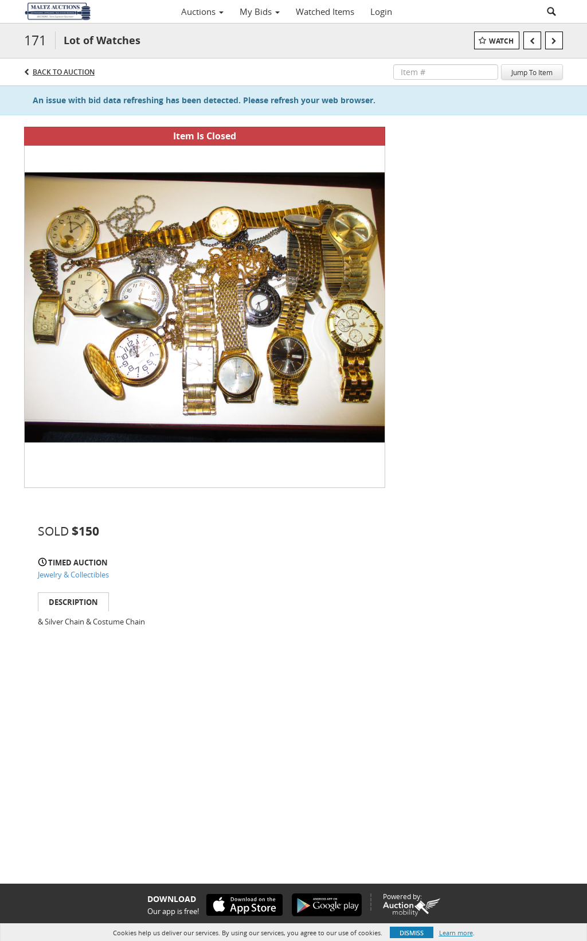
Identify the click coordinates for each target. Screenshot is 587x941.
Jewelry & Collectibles (73, 574)
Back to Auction (64, 72)
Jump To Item (532, 72)
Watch (501, 41)
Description (73, 602)
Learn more (456, 932)
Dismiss (412, 932)
